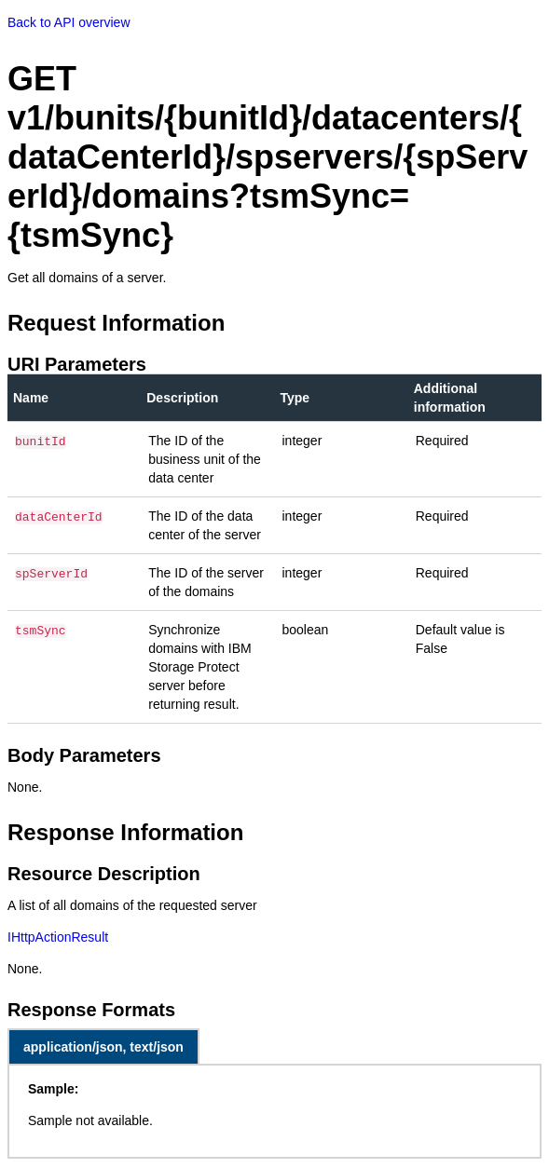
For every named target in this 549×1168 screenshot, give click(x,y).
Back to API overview (68, 22)
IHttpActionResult (57, 937)
